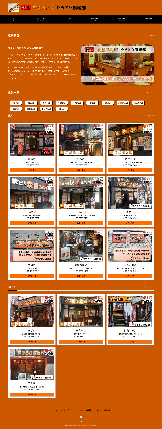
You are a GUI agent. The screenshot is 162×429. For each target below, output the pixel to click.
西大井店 (46, 102)
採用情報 (107, 410)
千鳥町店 (77, 102)
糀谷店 (31, 102)
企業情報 (121, 19)
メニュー (67, 19)
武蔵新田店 (123, 102)
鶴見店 (62, 108)
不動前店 (62, 102)
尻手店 (16, 108)
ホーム (13, 19)
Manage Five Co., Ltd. (79, 425)
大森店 (16, 102)
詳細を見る (31, 170)
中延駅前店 (138, 102)
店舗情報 (94, 19)
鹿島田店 (31, 108)
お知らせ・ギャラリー (67, 410)
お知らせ (40, 19)
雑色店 (92, 102)
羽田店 (108, 102)
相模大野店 (46, 108)
